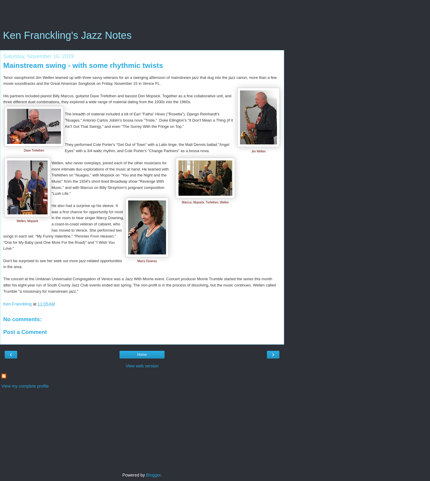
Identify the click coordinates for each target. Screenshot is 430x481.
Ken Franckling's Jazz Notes (67, 35)
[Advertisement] (142, 16)
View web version (142, 366)
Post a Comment (25, 332)
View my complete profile (25, 386)
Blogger (153, 475)
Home (142, 355)
